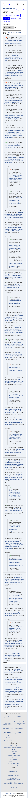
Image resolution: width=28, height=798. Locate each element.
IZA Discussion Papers (13, 266)
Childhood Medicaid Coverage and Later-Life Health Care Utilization (15, 628)
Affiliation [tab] (16, 15)
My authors (19, 10)
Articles (18, 32)
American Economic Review (11, 692)
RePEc (12, 793)
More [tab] (19, 18)
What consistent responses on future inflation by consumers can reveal (13, 145)
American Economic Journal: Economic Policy (15, 399)
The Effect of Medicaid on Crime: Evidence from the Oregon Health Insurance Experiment (13, 85)
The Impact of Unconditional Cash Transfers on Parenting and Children (12, 57)
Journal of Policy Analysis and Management (15, 530)
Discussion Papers (12, 147)
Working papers (12, 32)
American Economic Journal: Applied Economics (15, 497)
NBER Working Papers (15, 43)
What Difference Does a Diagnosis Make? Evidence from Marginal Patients (14, 451)
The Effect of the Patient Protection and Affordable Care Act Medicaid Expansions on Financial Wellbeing (15, 598)
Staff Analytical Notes (17, 217)
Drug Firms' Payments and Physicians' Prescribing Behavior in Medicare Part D (13, 354)
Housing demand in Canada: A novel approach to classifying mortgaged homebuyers (13, 275)
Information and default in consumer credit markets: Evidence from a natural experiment (14, 679)
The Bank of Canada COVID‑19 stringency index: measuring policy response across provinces (13, 344)
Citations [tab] (13, 18)
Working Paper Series (15, 582)
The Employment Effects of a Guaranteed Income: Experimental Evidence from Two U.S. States (14, 100)
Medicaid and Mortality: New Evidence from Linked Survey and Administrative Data (13, 421)
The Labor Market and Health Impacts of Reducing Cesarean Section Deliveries (13, 42)
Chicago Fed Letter (9, 672)
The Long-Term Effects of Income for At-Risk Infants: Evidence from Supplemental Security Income (14, 159)
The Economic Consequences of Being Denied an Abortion (14, 381)
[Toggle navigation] (17, 4)
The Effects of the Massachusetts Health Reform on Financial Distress (12, 655)
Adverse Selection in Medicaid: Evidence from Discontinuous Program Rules (13, 317)
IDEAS (6, 793)
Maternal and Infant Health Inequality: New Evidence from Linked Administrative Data (13, 229)
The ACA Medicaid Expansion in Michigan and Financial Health (13, 510)
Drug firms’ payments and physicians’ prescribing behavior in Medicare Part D (15, 369)
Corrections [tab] (7, 21)
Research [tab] (6, 18)
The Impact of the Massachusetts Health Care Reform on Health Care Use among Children (13, 689)
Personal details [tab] (8, 15)
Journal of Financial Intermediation (12, 682)
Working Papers (16, 203)
